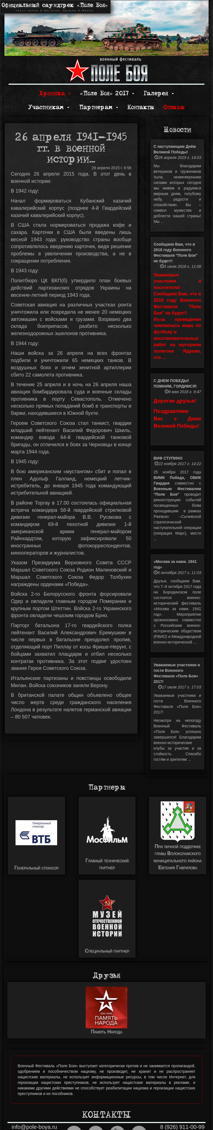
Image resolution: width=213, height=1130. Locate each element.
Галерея (159, 93)
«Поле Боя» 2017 (107, 93)
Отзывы (174, 107)
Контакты (140, 107)
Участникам (48, 107)
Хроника (54, 93)
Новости (177, 130)
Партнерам (98, 107)
